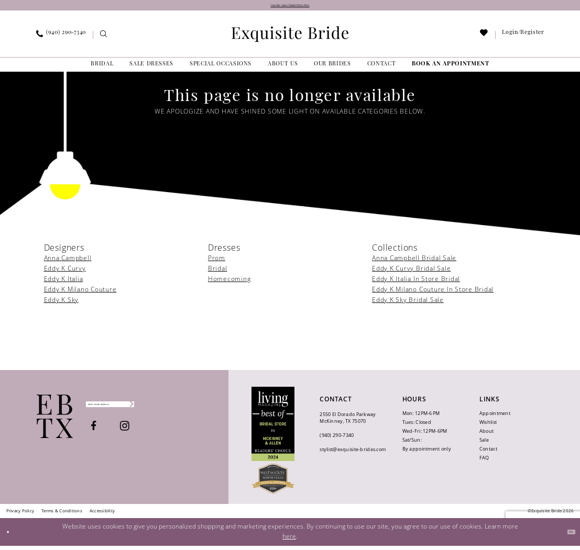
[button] (523, 39)
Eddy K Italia (63, 283)
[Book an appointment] (451, 68)
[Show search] (103, 39)
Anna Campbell (68, 262)
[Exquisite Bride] (55, 420)
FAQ (484, 462)
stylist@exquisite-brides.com (353, 453)
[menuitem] (61, 39)
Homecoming (229, 283)
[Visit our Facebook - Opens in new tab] (125, 434)
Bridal (217, 272)
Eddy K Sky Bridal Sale (408, 304)
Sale (484, 444)
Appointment (494, 417)
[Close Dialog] (12, 536)
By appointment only (426, 453)
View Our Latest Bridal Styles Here (290, 7)
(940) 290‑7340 (337, 439)
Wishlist (488, 426)
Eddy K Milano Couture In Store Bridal (433, 293)
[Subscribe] (191, 409)
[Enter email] (142, 409)
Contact (488, 453)
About (486, 435)
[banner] (290, 38)
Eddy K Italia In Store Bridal (416, 283)
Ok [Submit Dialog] (566, 536)
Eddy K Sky (61, 304)
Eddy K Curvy (65, 272)
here (289, 540)
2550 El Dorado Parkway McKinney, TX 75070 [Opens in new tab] (348, 422)
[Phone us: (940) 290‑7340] (61, 39)
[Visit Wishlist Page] (484, 39)
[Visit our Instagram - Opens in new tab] (156, 434)
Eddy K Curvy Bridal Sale (411, 272)
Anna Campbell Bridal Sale (414, 262)
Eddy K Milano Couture (80, 293)
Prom (216, 262)
